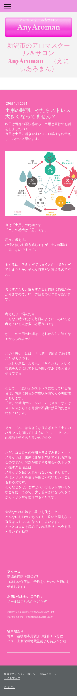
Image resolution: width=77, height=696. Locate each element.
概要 (6, 674)
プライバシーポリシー (24, 674)
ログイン (9, 687)
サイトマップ (12, 678)
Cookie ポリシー (49, 674)
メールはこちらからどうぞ (27, 601)
